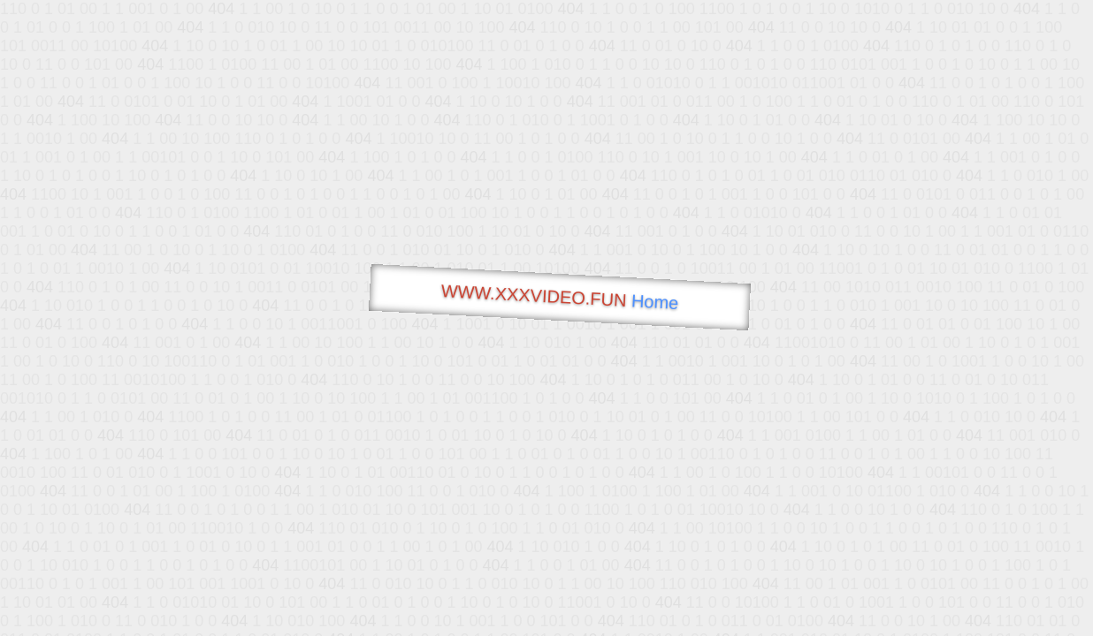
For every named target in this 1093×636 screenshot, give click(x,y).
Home (654, 302)
